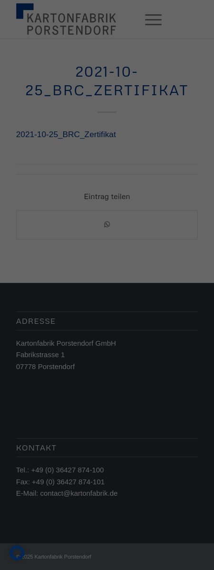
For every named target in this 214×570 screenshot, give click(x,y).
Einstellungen (27, 267)
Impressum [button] (153, 429)
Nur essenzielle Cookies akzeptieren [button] (106, 380)
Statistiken (96, 288)
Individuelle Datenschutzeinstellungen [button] (107, 408)
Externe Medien (165, 288)
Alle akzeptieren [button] (107, 324)
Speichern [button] (107, 352)
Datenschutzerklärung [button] (111, 429)
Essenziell (34, 288)
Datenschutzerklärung (39, 258)
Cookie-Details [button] (65, 429)
